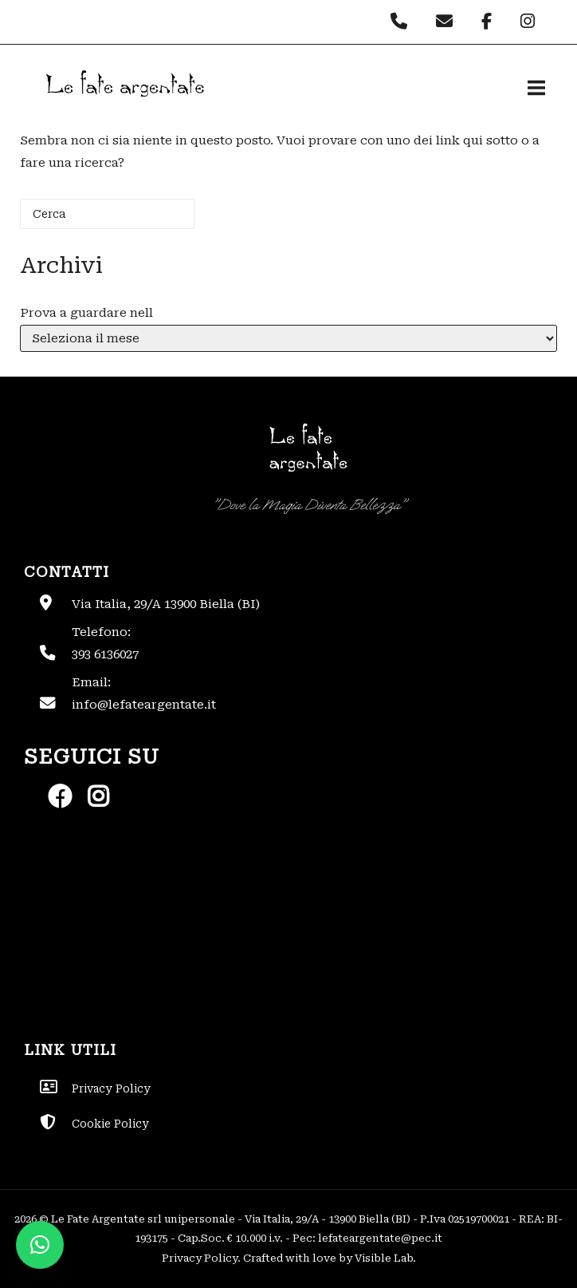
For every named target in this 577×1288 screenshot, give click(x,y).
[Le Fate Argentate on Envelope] (448, 21)
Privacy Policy (199, 1258)
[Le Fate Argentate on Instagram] (529, 21)
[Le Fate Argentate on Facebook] (490, 21)
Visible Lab (384, 1258)
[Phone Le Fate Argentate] (403, 21)
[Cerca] (107, 214)
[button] (40, 1245)
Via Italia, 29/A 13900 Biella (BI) (166, 604)
